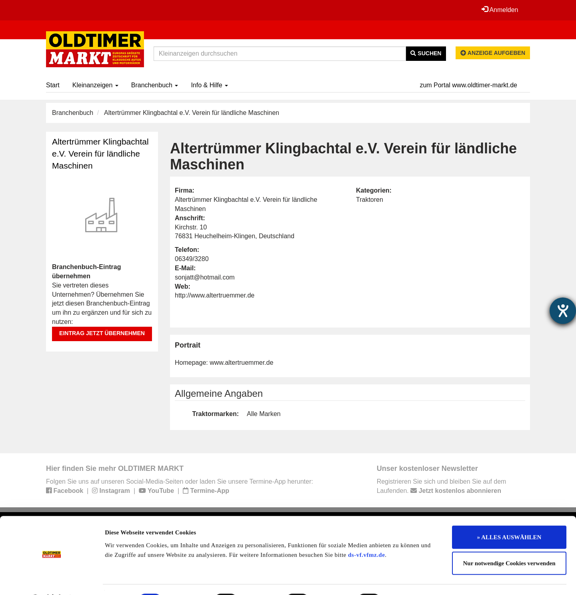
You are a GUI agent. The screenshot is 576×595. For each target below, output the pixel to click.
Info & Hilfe (209, 85)
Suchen (425, 53)
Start (53, 85)
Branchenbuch (154, 85)
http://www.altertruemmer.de (214, 295)
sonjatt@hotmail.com (205, 277)
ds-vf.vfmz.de (366, 534)
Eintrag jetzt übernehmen (102, 333)
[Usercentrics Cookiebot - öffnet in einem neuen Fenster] (52, 579)
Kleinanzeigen (95, 85)
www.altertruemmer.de (241, 362)
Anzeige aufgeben (492, 53)
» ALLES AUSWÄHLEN (509, 516)
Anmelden (499, 9)
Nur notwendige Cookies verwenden (509, 542)
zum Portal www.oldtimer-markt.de (468, 85)
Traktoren (369, 199)
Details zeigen (413, 579)
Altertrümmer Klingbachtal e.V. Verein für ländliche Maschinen (100, 153)
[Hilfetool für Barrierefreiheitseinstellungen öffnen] (563, 311)
